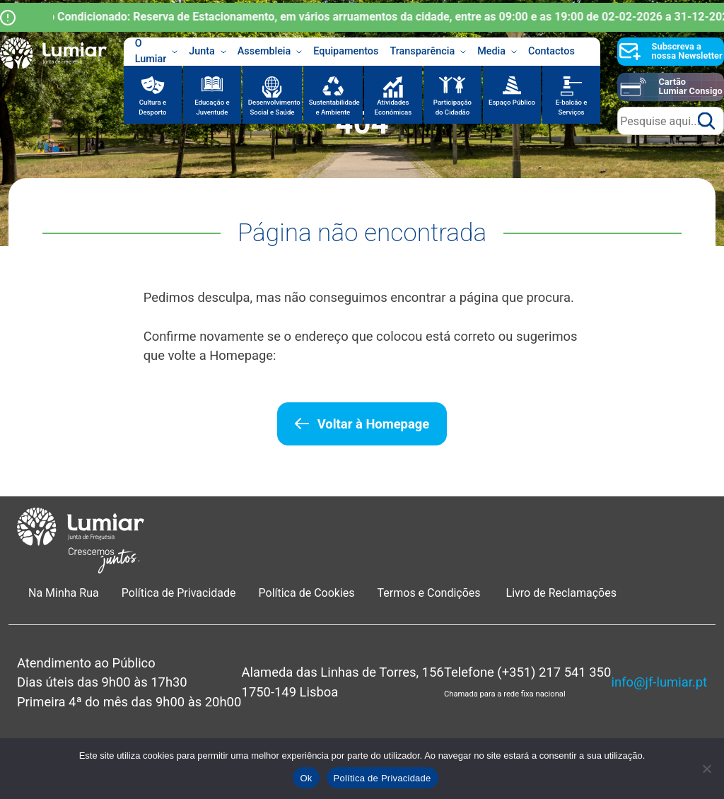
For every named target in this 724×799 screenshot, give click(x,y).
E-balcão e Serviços (572, 107)
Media (497, 51)
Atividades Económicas (393, 107)
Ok (306, 778)
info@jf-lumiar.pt (659, 682)
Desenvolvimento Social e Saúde (274, 107)
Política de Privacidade (179, 593)
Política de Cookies (307, 593)
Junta (207, 51)
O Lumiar (156, 51)
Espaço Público (512, 102)
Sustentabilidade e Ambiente (334, 107)
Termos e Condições (431, 593)
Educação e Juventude (211, 107)
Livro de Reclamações (561, 593)
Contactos (551, 51)
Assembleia (270, 51)
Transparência (428, 51)
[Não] (706, 769)
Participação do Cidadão (452, 107)
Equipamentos (345, 51)
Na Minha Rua (63, 593)
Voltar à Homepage (373, 423)
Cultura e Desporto (152, 107)
